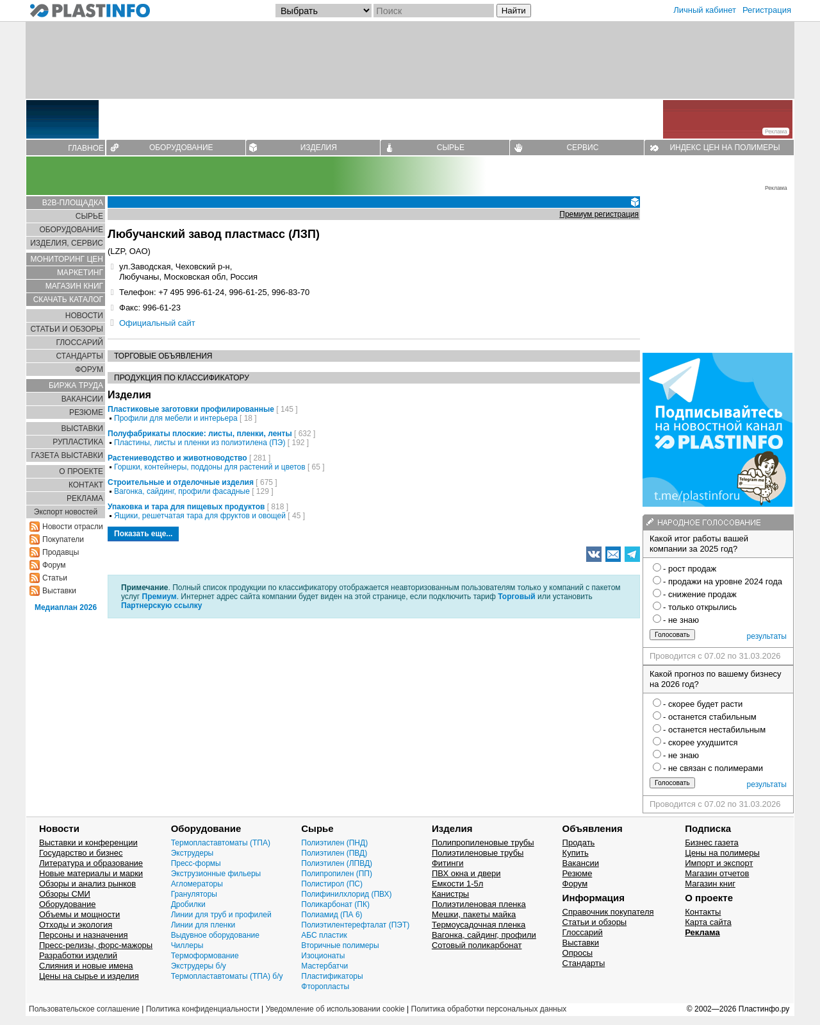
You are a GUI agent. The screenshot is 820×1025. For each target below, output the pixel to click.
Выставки (59, 590)
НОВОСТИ (84, 315)
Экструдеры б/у (198, 965)
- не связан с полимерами (713, 768)
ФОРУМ (89, 369)
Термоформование (205, 955)
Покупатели (63, 539)
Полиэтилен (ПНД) (334, 842)
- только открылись (700, 607)
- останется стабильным (710, 717)
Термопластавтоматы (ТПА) (220, 842)
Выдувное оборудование (215, 935)
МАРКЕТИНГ (80, 272)
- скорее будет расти (702, 704)
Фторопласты (325, 986)
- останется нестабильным (714, 729)
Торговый (516, 596)
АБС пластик (324, 935)
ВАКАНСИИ (82, 398)
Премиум (159, 596)
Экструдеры (192, 853)
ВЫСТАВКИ (82, 428)
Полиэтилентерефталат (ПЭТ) (355, 924)
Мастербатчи (324, 965)
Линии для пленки (203, 924)
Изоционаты (323, 955)
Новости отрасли (72, 526)
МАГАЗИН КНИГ (74, 286)
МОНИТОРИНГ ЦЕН (67, 259)
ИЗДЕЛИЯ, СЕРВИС (66, 243)
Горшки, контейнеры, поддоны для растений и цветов (210, 466)
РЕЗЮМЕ (86, 412)
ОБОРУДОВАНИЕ (181, 147)
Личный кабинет (704, 10)
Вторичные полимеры (340, 945)
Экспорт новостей (65, 511)
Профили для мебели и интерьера (176, 418)
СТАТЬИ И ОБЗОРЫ (66, 329)
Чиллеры (187, 945)
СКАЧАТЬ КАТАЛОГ (68, 299)
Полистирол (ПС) (332, 883)
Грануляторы (194, 894)
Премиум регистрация (599, 214)
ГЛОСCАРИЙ (79, 342)
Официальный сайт (157, 323)
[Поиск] (433, 10)
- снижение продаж (700, 594)
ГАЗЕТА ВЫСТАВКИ (67, 455)
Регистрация (766, 10)
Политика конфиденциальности (202, 1008)
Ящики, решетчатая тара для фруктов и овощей (200, 515)
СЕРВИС (582, 147)
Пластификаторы (332, 976)
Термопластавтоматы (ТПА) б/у (227, 976)
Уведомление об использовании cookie (334, 1008)
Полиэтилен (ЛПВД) (336, 863)
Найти (514, 10)
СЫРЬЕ (450, 147)
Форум (53, 565)
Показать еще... (143, 533)
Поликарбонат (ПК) (335, 904)
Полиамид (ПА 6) (331, 914)
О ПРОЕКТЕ (81, 471)
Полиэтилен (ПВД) (334, 853)
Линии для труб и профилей (221, 914)
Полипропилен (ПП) (336, 873)
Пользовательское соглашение (84, 1008)
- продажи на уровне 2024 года (722, 581)
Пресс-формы (196, 863)
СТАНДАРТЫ (79, 356)
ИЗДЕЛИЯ (318, 147)
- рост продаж (689, 568)
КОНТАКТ (86, 484)
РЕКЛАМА (85, 498)
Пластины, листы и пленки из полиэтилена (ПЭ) (199, 442)
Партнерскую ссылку (161, 605)
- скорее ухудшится (700, 742)
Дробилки (188, 904)
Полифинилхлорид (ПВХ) (346, 894)
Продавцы (60, 552)
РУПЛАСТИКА (78, 441)
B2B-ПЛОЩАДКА (72, 202)
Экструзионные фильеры (216, 873)
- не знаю (681, 620)
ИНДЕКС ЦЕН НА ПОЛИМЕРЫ (724, 147)
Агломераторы (197, 883)
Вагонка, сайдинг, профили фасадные (182, 491)
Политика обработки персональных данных (489, 1008)
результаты (767, 636)
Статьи (54, 577)
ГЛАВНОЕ (86, 148)
